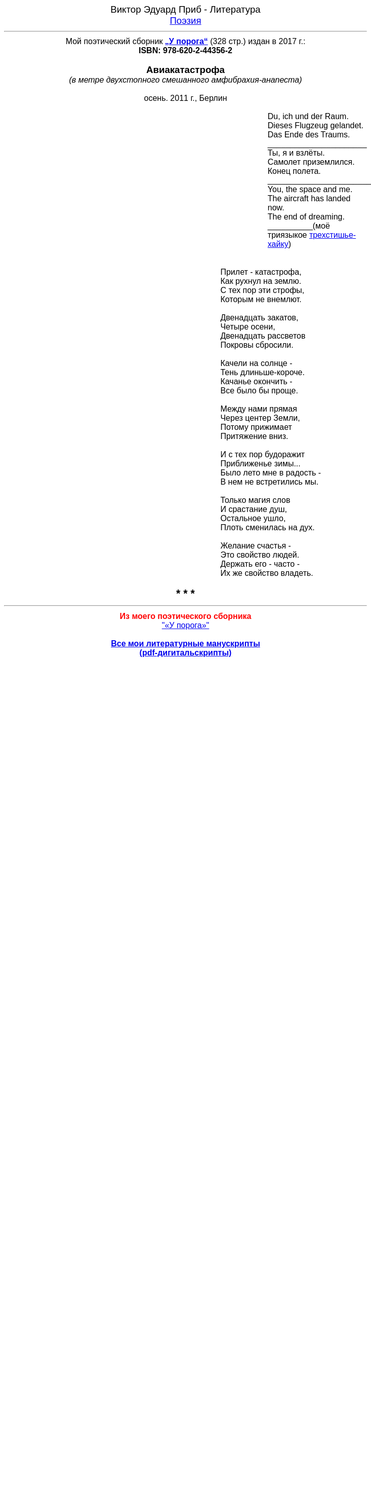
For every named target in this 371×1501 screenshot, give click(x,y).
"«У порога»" (186, 625)
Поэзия (185, 20)
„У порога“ (186, 41)
